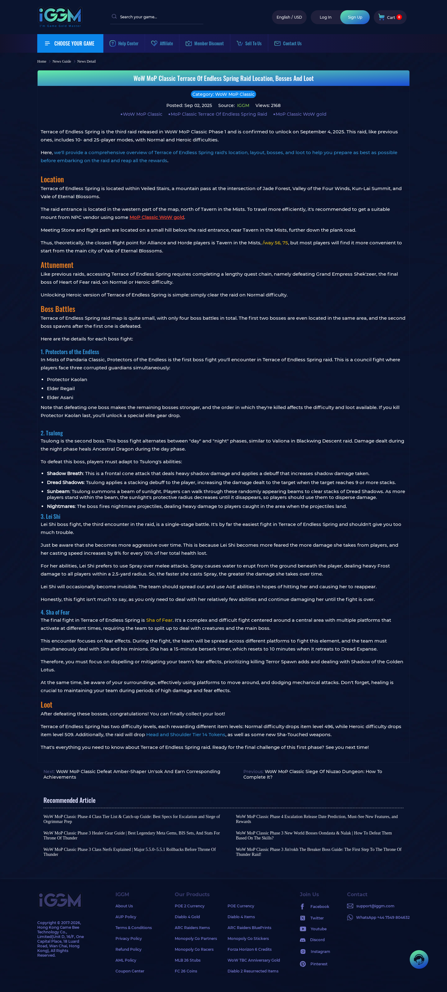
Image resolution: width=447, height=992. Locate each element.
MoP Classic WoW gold (301, 114)
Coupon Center (129, 971)
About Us (124, 906)
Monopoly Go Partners (196, 938)
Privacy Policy (128, 938)
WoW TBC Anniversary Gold (254, 960)
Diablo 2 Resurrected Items (253, 971)
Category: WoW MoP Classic (223, 94)
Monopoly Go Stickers (248, 938)
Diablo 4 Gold (187, 916)
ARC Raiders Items (192, 927)
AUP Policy (125, 916)
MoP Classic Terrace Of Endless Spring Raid (219, 114)
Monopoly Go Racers (194, 949)
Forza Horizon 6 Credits (250, 949)
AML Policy (125, 960)
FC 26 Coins (186, 971)
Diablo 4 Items (241, 916)
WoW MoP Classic (142, 114)
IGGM (242, 105)
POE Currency (241, 906)
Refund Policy (128, 949)
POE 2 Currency (190, 906)
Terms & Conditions (133, 927)
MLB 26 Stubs (188, 960)
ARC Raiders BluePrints (249, 927)
